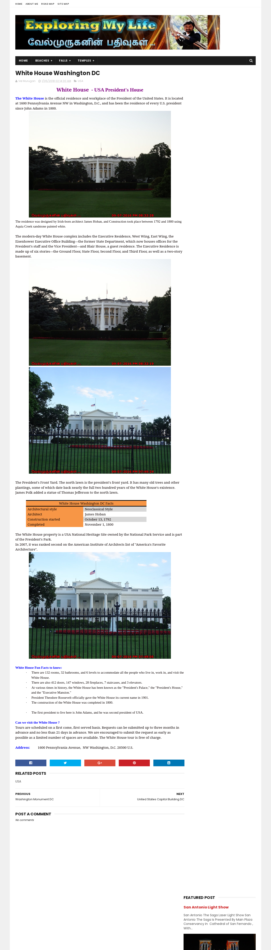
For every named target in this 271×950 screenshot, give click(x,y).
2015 (192, 660)
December (201, 524)
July (196, 555)
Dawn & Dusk (195, 393)
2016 (192, 654)
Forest (210, 401)
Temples (84, 60)
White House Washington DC (215, 633)
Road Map (47, 4)
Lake (189, 440)
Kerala (190, 432)
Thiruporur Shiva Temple (226, 258)
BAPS (189, 377)
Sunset (191, 479)
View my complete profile (55, 919)
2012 (192, 678)
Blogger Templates (71, 944)
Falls (63, 60)
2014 (192, 666)
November (201, 530)
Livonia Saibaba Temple (211, 590)
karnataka (224, 424)
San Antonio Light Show (206, 81)
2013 (192, 672)
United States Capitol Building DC (219, 627)
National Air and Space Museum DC (221, 621)
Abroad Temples (197, 370)
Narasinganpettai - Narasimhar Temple (223, 341)
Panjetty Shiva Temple (224, 278)
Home (18, 4)
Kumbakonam (218, 432)
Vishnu (212, 486)
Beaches (42, 60)
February (200, 579)
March (198, 573)
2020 (193, 507)
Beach (209, 377)
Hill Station (193, 416)
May (196, 567)
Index (218, 416)
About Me (32, 4)
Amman (228, 370)
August (198, 549)
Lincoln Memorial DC (208, 609)
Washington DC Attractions (214, 602)
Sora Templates (43, 944)
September (202, 543)
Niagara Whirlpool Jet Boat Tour (218, 596)
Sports (222, 471)
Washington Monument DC (214, 639)
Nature (219, 447)
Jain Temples (195, 424)
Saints (236, 463)
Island (239, 416)
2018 (192, 519)
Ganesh (235, 401)
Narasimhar (194, 447)
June (197, 561)
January (199, 585)
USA (80, 81)
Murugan (212, 440)
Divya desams (227, 393)
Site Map (63, 4)
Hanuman (192, 409)
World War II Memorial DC (212, 615)
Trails (239, 479)
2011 (192, 684)
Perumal (232, 455)
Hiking (216, 409)
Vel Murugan (50, 913)
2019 (192, 513)
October (199, 537)
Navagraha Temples (200, 455)
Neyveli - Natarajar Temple (229, 319)
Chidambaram (196, 385)
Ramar (190, 463)
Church (225, 385)
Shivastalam (194, 471)
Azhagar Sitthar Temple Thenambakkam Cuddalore (229, 301)
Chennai (235, 377)
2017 (192, 648)
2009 (193, 691)
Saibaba (213, 463)
